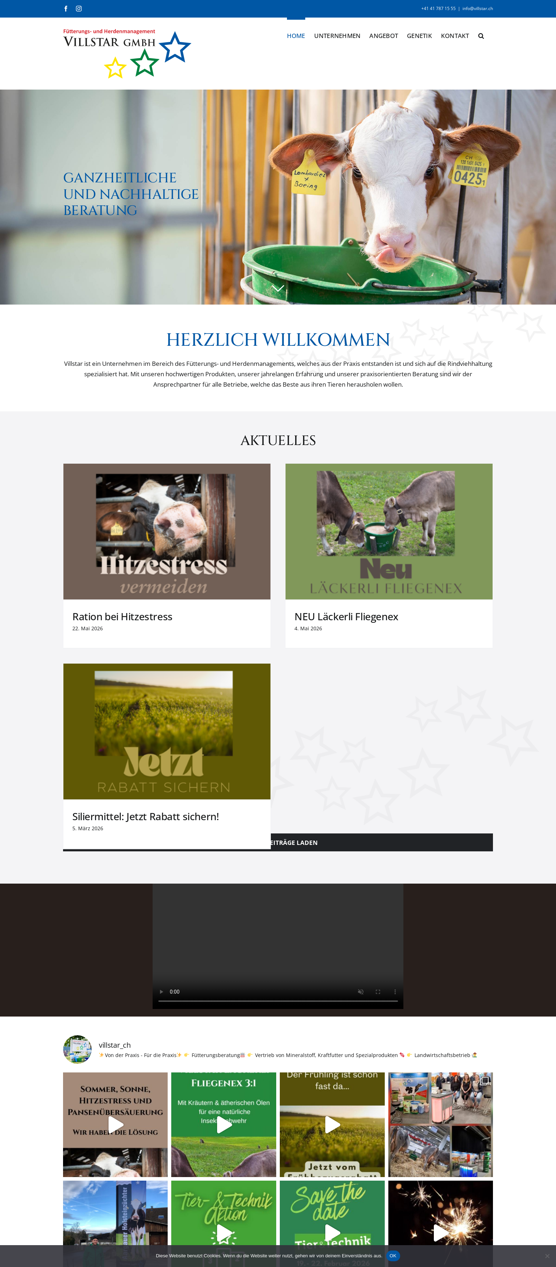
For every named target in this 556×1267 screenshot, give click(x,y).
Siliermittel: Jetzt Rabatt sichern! (441, 616)
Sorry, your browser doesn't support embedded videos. (278, 740)
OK (393, 1255)
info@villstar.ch (477, 8)
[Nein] (547, 1255)
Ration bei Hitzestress (122, 616)
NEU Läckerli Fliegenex (272, 616)
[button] (481, 34)
